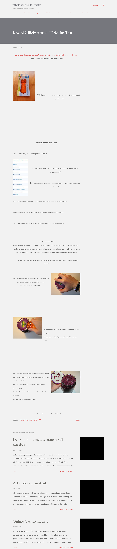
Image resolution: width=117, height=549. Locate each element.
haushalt (21, 420)
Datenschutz (86, 13)
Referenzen (61, 13)
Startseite (15, 13)
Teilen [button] (78, 420)
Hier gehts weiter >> (66, 471)
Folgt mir (38, 13)
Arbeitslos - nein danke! (31, 483)
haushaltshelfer (31, 420)
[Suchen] (95, 5)
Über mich (27, 13)
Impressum (73, 13)
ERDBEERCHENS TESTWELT (26, 5)
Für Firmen (49, 13)
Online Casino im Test (30, 521)
